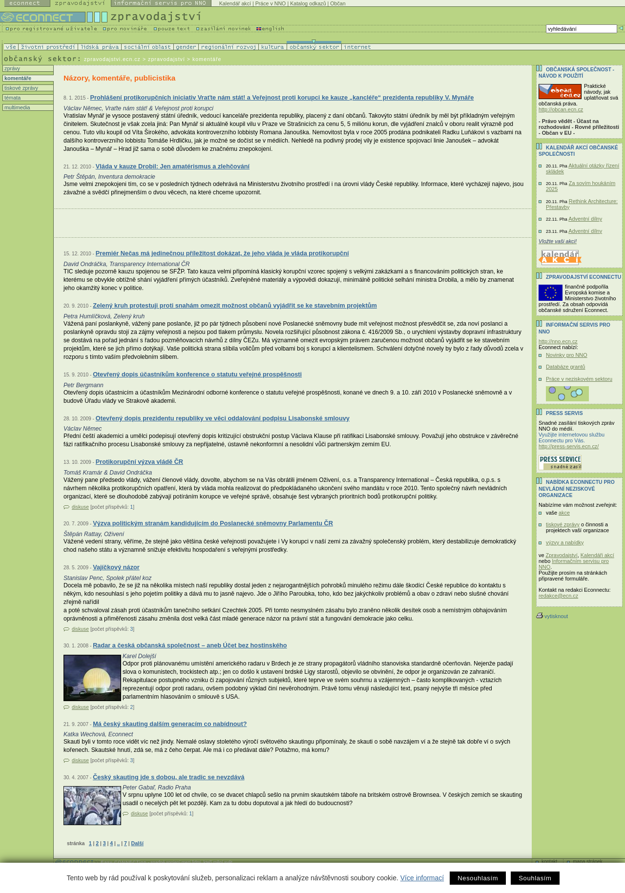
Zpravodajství (562, 555)
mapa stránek (588, 861)
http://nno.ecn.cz (558, 341)
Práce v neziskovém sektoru (579, 379)
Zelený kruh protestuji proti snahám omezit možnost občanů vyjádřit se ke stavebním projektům (235, 305)
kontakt (549, 861)
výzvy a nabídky (564, 542)
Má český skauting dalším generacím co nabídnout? (170, 723)
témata (12, 98)
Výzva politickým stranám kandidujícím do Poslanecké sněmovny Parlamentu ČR (213, 523)
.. (118, 843)
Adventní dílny (585, 219)
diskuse (80, 507)
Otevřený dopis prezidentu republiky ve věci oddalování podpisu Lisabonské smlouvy (223, 418)
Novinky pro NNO (566, 355)
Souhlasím (535, 878)
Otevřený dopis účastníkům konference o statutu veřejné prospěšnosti (197, 374)
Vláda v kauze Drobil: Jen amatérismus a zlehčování (173, 166)
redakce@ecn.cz (558, 596)
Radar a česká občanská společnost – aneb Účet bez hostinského (190, 645)
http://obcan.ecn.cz (561, 109)
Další (137, 843)
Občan (337, 3)
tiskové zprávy (20, 88)
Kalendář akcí (235, 3)
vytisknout (552, 616)
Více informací (422, 878)
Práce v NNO (270, 3)
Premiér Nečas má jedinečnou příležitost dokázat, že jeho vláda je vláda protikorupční (222, 253)
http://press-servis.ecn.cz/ (569, 446)
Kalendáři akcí (597, 555)
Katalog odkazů (308, 3)
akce (564, 513)
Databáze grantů (565, 367)
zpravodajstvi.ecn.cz (112, 59)
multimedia (16, 107)
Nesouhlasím (478, 878)
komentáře (17, 78)
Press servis (564, 413)
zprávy (11, 68)
